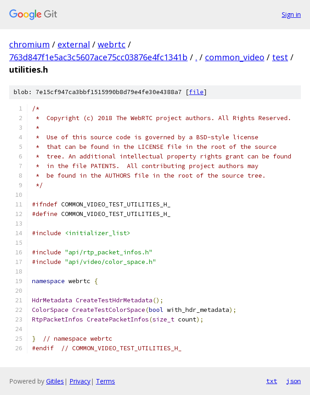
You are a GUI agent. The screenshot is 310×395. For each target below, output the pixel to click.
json (293, 381)
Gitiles (55, 381)
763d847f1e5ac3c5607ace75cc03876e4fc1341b (98, 57)
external (74, 44)
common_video (234, 57)
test (280, 57)
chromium (29, 44)
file (196, 92)
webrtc (112, 44)
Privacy (79, 381)
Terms (105, 381)
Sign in (291, 14)
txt (271, 381)
